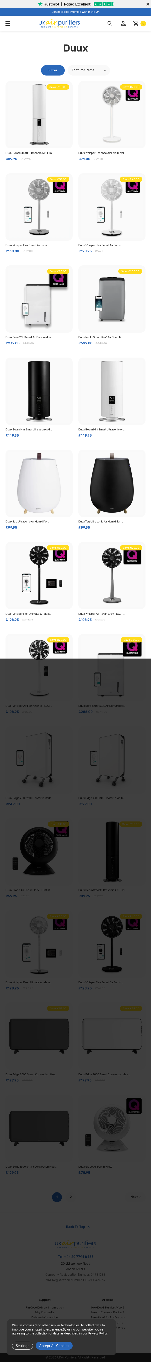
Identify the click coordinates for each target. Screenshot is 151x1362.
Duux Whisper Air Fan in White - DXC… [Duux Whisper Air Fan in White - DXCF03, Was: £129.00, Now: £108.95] (28, 705)
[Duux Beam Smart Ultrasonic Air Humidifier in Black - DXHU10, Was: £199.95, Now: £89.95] (112, 851)
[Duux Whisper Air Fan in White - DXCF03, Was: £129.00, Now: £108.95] (39, 667)
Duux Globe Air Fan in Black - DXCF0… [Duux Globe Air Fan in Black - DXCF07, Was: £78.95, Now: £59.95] (28, 890)
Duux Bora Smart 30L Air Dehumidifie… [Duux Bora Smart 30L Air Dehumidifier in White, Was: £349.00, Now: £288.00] (102, 705)
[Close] (147, 4)
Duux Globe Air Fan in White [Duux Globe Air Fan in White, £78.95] (95, 1166)
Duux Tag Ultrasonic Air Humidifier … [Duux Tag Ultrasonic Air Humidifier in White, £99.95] (27, 521)
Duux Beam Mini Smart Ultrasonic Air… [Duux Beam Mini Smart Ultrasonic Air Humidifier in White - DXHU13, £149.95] (101, 429)
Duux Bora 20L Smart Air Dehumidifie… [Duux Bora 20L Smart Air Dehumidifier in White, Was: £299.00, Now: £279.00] (29, 337)
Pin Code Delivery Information (45, 1307)
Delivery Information (45, 1317)
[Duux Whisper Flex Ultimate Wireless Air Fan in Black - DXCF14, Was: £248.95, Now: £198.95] (39, 575)
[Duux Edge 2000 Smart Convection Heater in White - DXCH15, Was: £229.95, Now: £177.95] (112, 1036)
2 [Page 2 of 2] (71, 1197)
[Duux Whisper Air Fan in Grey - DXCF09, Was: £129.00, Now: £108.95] (112, 575)
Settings (22, 1345)
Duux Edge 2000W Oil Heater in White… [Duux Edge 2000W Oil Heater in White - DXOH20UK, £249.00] (29, 798)
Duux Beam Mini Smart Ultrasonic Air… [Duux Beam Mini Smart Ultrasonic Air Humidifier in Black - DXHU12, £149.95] (28, 429)
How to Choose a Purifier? (107, 1312)
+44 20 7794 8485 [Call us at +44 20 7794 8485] (78, 1257)
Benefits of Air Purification (107, 1317)
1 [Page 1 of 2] (57, 1197)
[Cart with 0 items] (139, 23)
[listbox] (89, 70)
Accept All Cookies (54, 1345)
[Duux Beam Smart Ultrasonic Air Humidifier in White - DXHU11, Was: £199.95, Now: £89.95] (39, 114)
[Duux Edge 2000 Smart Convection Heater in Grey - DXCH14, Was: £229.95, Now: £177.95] (39, 1036)
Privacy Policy (97, 1333)
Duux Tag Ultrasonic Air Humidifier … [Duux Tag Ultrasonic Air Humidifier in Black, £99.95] (100, 521)
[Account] (123, 23)
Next (136, 1197)
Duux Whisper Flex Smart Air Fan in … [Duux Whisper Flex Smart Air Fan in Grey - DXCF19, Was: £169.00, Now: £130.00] (28, 245)
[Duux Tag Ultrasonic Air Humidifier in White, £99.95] (39, 483)
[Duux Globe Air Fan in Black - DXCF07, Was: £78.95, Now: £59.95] (39, 851)
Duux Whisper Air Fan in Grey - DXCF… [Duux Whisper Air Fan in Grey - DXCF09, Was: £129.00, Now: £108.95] (101, 613)
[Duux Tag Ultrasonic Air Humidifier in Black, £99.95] (112, 483)
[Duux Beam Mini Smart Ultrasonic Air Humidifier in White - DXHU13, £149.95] (112, 391)
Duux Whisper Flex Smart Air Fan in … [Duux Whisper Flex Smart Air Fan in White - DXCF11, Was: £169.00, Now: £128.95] (101, 245)
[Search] (110, 23)
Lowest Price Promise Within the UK (75, 11)
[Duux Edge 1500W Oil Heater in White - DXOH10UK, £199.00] (112, 759)
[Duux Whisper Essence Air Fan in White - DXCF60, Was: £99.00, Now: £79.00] (112, 114)
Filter (53, 70)
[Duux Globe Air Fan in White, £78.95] (112, 1128)
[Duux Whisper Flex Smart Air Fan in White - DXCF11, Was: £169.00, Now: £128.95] (112, 206)
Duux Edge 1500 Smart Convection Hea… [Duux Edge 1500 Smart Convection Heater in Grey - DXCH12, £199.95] (30, 1166)
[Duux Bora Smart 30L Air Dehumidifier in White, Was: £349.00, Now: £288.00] (112, 667)
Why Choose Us (44, 1312)
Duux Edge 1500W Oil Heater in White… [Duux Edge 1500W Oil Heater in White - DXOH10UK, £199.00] (102, 798)
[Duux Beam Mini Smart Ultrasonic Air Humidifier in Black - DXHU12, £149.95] (39, 391)
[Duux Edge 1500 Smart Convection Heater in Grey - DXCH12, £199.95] (39, 1128)
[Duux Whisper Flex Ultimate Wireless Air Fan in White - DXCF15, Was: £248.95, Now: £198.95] (39, 944)
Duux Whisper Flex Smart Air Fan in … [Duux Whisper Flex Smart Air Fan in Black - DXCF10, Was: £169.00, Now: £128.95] (101, 982)
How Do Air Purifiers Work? (107, 1307)
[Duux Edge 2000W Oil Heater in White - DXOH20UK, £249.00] (39, 759)
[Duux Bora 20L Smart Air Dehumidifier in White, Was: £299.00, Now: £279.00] (39, 299)
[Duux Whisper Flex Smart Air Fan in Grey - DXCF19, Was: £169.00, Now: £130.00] (39, 206)
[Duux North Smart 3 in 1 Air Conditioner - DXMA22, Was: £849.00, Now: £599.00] (112, 299)
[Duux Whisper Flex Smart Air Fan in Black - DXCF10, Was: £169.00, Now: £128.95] (112, 944)
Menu (7, 23)
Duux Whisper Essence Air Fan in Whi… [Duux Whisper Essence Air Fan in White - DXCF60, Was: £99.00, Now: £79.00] (102, 153)
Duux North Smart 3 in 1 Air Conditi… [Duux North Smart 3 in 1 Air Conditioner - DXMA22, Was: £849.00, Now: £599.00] (100, 337)
